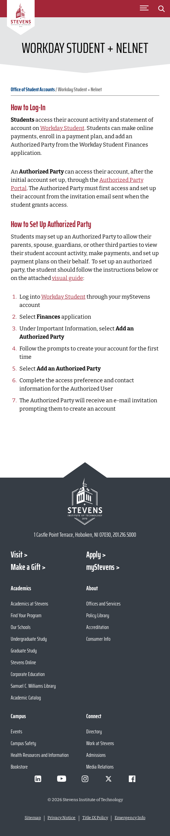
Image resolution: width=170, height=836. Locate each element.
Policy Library (97, 615)
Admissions (96, 755)
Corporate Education (28, 674)
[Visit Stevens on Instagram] (85, 778)
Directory (94, 731)
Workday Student (62, 128)
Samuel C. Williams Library (33, 686)
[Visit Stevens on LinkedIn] (38, 778)
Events (16, 731)
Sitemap (33, 817)
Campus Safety (23, 743)
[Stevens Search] (161, 8)
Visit (17, 554)
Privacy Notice (61, 817)
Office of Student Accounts (33, 89)
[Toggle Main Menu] (144, 8)
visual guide (67, 278)
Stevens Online (23, 662)
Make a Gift (26, 567)
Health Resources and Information (40, 755)
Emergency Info (130, 817)
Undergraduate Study (29, 639)
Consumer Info (98, 639)
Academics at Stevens (29, 603)
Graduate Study (24, 650)
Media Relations (100, 766)
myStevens (100, 567)
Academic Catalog (26, 697)
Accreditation (97, 627)
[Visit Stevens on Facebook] (132, 778)
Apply (93, 554)
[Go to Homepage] (21, 18)
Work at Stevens (100, 743)
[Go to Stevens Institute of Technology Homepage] (85, 501)
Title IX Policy (95, 817)
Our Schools (20, 627)
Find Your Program (26, 615)
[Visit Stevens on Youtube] (61, 778)
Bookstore (19, 766)
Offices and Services (103, 603)
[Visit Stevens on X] (108, 778)
